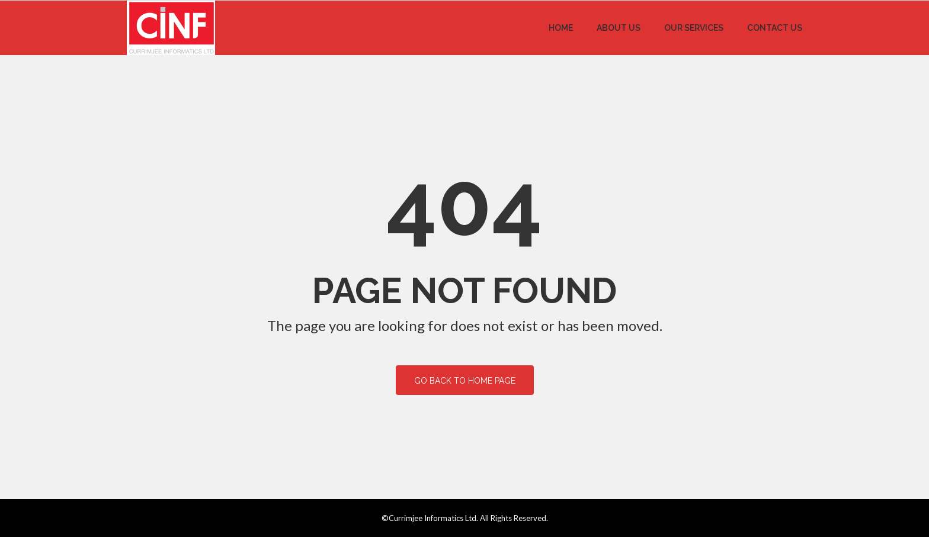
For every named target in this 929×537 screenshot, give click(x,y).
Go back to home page (464, 380)
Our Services (693, 28)
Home (561, 28)
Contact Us (774, 28)
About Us (618, 28)
